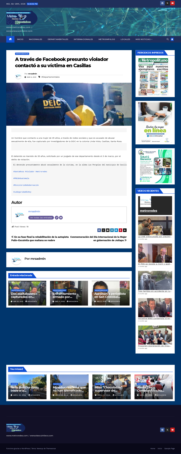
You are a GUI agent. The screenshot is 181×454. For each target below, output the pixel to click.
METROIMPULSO (107, 39)
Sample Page (169, 448)
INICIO (20, 39)
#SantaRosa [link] (18, 172)
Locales (14, 384)
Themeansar (51, 448)
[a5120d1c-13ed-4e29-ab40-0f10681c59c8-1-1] (155, 122)
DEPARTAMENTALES (58, 39)
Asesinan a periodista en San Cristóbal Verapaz (110, 297)
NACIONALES (35, 39)
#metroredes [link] (41, 172)
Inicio (160, 448)
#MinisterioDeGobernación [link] (26, 185)
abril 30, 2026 (20, 395)
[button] (168, 39)
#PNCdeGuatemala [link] (21, 178)
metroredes (148, 210)
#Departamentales (50, 77)
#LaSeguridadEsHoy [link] (22, 192)
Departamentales (22, 53)
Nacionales (58, 384)
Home (152, 448)
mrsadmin (32, 74)
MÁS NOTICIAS (143, 39)
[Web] (57, 218)
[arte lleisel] (155, 166)
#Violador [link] (29, 172)
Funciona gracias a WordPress (18, 448)
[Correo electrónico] (61, 218)
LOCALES (125, 39)
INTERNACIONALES (83, 39)
